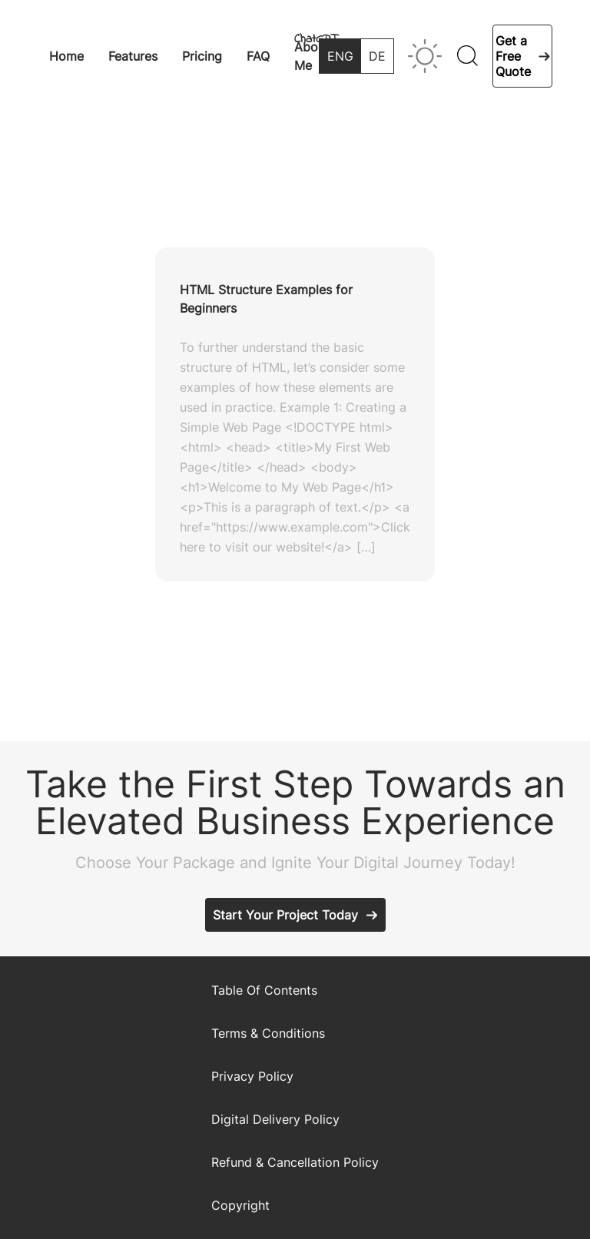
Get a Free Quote (513, 56)
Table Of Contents (264, 990)
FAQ (258, 56)
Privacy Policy (252, 1076)
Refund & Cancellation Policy (295, 1162)
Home (66, 56)
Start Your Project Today (285, 915)
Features (132, 56)
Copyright (240, 1205)
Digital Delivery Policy (275, 1119)
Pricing (202, 56)
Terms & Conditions (268, 1033)
